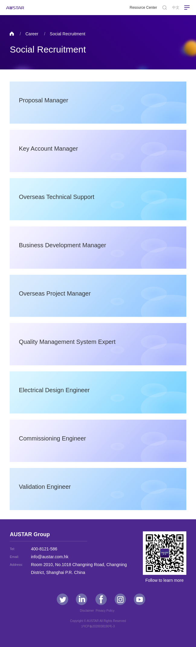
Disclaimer (87, 610)
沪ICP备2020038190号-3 (98, 626)
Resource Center (143, 7)
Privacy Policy (106, 610)
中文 (175, 7)
